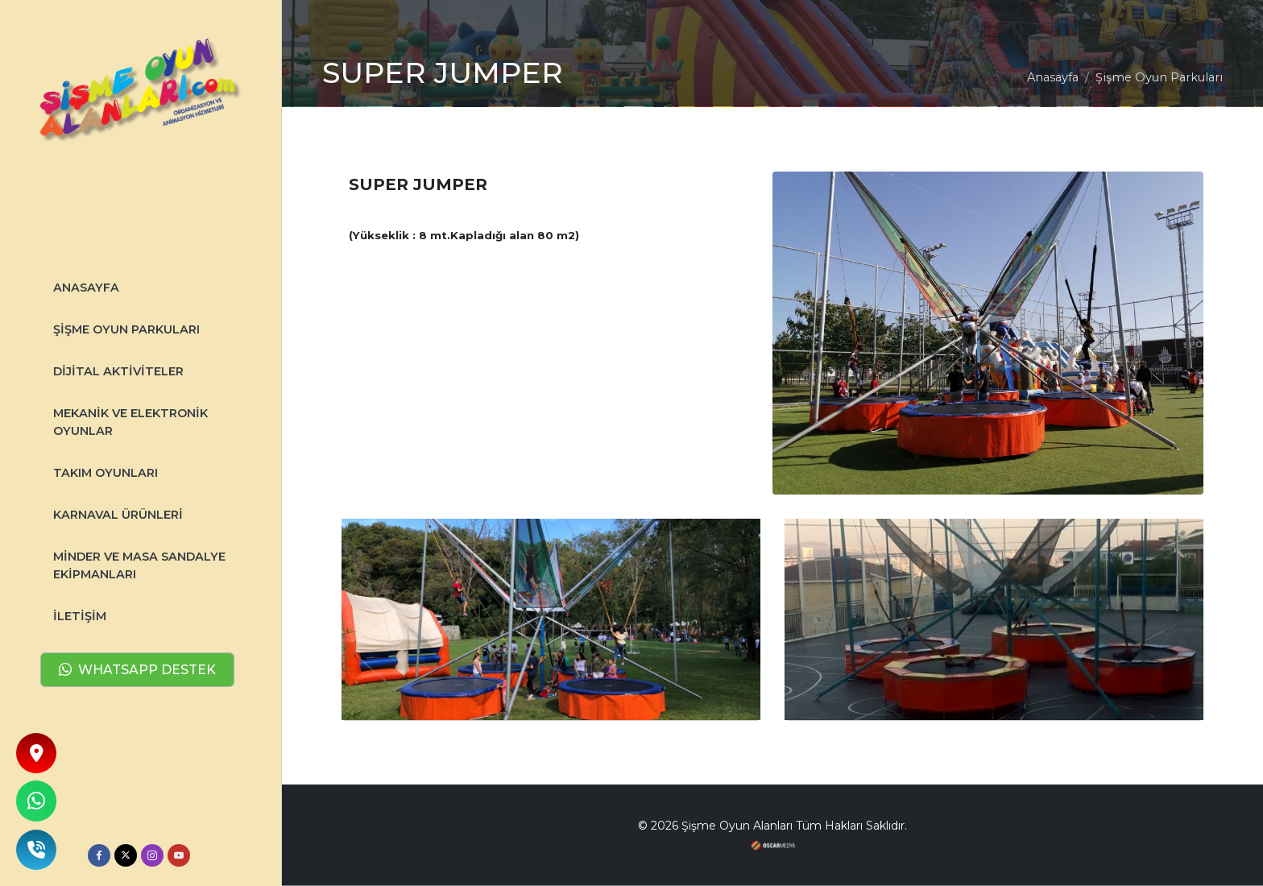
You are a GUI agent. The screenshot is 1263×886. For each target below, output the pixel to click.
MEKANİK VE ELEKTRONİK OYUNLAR (130, 422)
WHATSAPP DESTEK (137, 670)
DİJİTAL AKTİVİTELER (118, 371)
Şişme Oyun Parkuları (126, 329)
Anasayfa (1053, 77)
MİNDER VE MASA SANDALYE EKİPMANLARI (139, 565)
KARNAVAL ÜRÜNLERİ (118, 514)
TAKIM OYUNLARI (105, 473)
